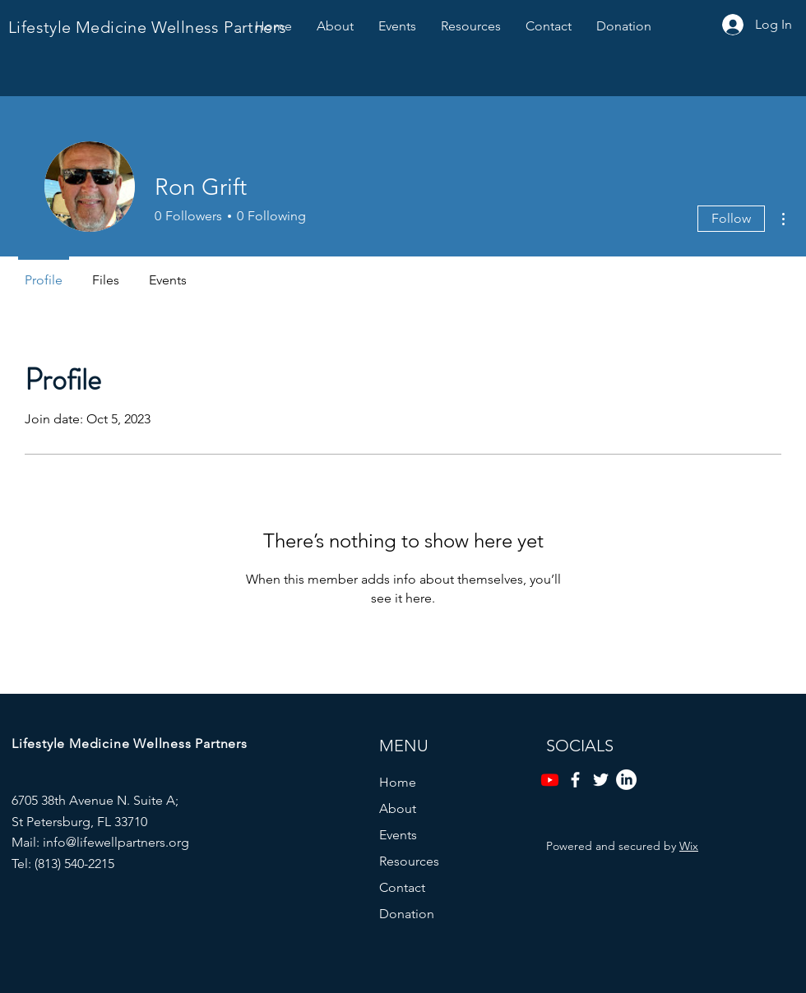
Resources (409, 861)
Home (397, 782)
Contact (402, 887)
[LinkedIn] (626, 779)
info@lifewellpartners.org (116, 842)
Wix (688, 845)
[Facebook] (575, 779)
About (397, 808)
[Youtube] (550, 779)
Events (398, 835)
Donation (406, 913)
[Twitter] (601, 779)
